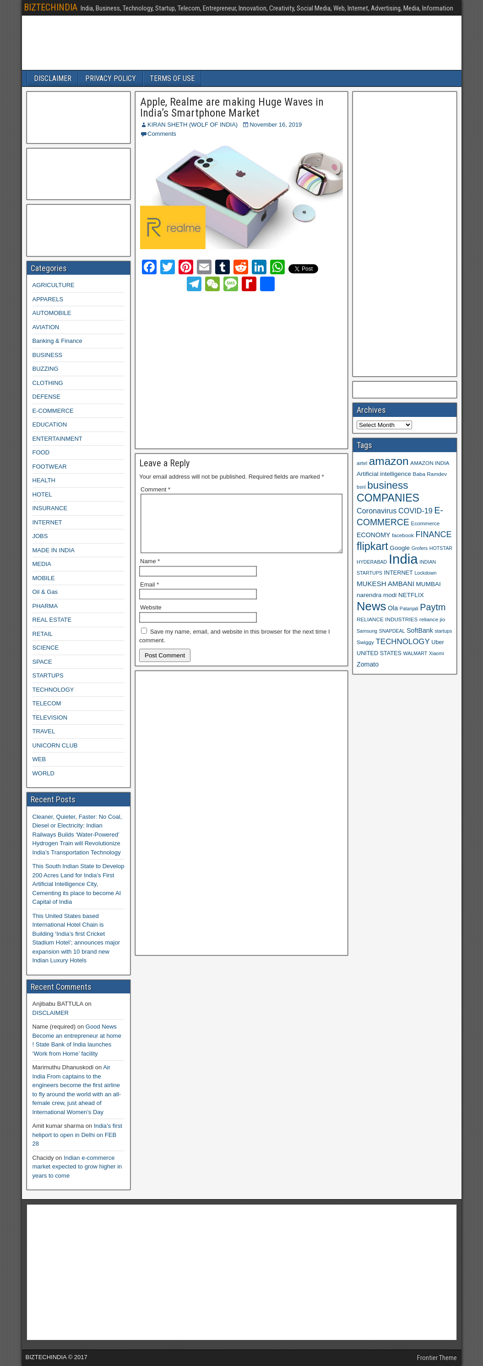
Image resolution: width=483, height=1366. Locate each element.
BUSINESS (48, 355)
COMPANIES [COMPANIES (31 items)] (388, 498)
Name (150, 572)
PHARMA (45, 606)
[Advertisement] (221, 368)
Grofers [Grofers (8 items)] (420, 548)
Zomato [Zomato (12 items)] (368, 664)
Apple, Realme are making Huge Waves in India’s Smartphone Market (232, 107)
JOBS (40, 536)
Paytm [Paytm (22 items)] (432, 607)
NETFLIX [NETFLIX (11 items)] (411, 595)
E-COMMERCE (53, 410)
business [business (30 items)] (387, 485)
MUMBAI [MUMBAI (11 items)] (428, 584)
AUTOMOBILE (52, 312)
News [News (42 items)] (371, 606)
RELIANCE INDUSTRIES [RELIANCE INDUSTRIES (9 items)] (387, 619)
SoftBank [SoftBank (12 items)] (420, 630)
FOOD (41, 452)
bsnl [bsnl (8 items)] (361, 487)
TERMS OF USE (172, 78)
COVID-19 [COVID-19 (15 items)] (415, 511)
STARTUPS (48, 675)
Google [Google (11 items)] (400, 547)
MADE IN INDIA (54, 550)
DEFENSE (46, 396)
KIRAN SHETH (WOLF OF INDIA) (192, 124)
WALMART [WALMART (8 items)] (415, 653)
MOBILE (44, 578)
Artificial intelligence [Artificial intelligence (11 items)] (384, 473)
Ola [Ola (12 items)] (393, 608)
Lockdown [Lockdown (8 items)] (425, 573)
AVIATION (46, 327)
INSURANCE (50, 508)
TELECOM (47, 703)
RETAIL (43, 633)
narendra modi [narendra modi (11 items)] (376, 595)
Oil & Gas (45, 591)
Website (151, 618)
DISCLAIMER (52, 78)
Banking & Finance (57, 340)
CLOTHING (48, 382)
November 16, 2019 (276, 124)
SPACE (42, 661)
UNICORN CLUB (55, 745)
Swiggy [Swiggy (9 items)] (365, 642)
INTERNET (47, 522)
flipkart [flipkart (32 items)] (372, 546)
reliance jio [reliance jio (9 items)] (432, 619)
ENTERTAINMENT (57, 438)
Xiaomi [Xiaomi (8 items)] (436, 653)
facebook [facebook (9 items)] (403, 535)
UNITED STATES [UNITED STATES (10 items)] (379, 653)
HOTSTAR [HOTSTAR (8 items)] (440, 548)
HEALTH (44, 480)
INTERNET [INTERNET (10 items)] (398, 573)
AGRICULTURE (54, 285)
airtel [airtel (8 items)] (362, 463)
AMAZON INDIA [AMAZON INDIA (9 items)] (429, 463)
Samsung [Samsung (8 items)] (367, 631)
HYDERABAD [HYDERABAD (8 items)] (372, 562)
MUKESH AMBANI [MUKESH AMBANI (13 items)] (385, 583)
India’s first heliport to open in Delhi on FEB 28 (77, 1134)
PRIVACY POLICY (110, 78)
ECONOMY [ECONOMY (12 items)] (373, 535)
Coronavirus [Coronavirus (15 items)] (376, 511)
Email (149, 595)
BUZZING (46, 368)
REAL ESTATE (52, 619)
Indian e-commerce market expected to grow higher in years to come (77, 1166)
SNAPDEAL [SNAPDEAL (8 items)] (392, 631)
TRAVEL (44, 731)
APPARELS (48, 299)
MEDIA (42, 563)
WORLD (43, 773)
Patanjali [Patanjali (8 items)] (409, 608)
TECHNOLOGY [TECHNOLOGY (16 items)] (403, 641)
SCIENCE (46, 647)
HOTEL (42, 494)
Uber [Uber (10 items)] (437, 642)
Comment (155, 489)
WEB (39, 759)
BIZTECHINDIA (50, 7)
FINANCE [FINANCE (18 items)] (433, 534)
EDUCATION (50, 424)
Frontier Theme (437, 1358)
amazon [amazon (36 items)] (389, 461)
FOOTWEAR (50, 466)
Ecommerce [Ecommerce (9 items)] (425, 523)
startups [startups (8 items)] (443, 631)
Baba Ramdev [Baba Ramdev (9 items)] (430, 474)
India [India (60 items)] (403, 558)
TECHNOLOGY (53, 689)
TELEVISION (50, 717)
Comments (161, 133)
